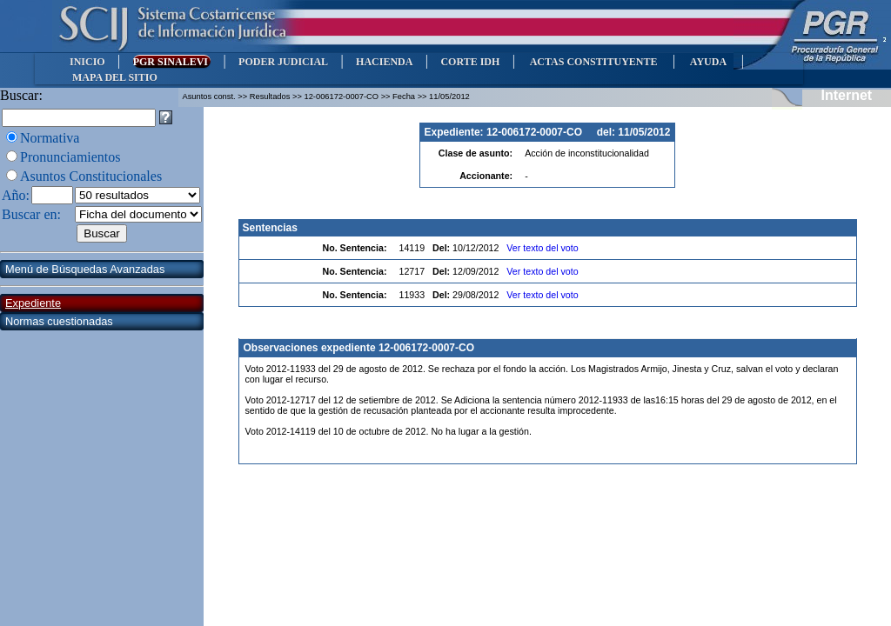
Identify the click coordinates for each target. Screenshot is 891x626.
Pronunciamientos (70, 157)
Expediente (33, 303)
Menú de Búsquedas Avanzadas (84, 269)
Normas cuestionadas (59, 321)
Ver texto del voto (542, 248)
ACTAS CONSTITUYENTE (593, 62)
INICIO (87, 62)
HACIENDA (384, 62)
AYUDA (707, 62)
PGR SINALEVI (172, 62)
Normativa (49, 137)
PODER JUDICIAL (283, 62)
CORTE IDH (469, 62)
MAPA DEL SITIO (115, 77)
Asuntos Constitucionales (91, 176)
